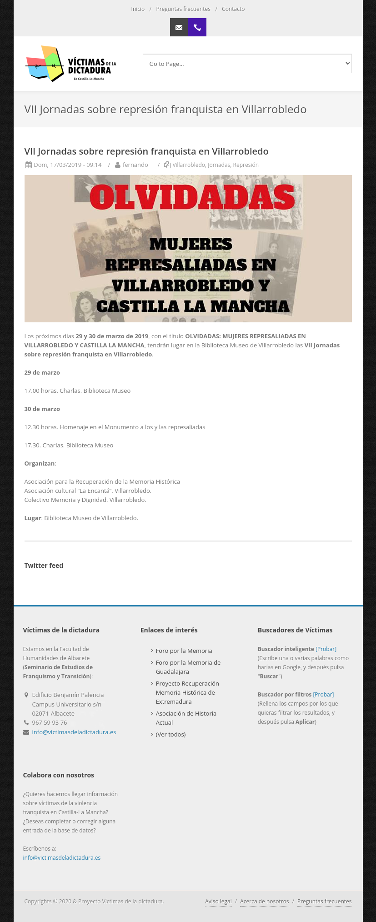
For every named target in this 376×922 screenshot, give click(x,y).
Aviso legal (218, 901)
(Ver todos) (171, 734)
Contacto (233, 9)
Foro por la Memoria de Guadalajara (188, 667)
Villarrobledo (188, 165)
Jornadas (219, 165)
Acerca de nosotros (264, 901)
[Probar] (326, 649)
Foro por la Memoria (184, 650)
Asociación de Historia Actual (186, 718)
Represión (246, 165)
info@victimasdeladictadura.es (74, 732)
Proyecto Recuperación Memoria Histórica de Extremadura (187, 692)
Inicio (138, 9)
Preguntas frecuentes (183, 9)
